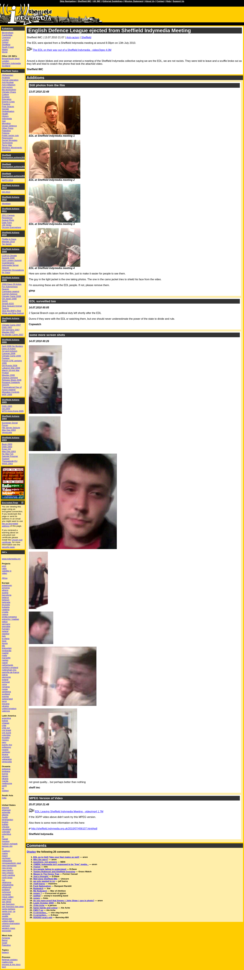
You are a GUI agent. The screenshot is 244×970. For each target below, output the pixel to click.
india (4, 798)
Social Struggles (9, 140)
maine (5, 853)
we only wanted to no (44, 881)
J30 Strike (6, 225)
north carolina (8, 875)
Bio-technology (9, 89)
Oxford (5, 42)
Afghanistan (7, 75)
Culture (5, 94)
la (3, 848)
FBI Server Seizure (11, 427)
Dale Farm (7, 222)
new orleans (8, 872)
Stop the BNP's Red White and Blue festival (13, 312)
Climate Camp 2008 (11, 296)
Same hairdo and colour (45, 908)
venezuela (7, 761)
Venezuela (7, 432)
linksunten (7, 648)
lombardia (6, 650)
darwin (5, 776)
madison (6, 851)
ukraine (5, 706)
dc (3, 836)
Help (168, 1)
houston (5, 841)
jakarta (5, 778)
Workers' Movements (12, 147)
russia (5, 689)
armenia (6, 588)
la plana (5, 638)
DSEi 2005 (7, 406)
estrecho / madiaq (10, 619)
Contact (160, 1)
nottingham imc (9, 670)
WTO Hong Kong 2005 (13, 411)
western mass (8, 928)
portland (6, 889)
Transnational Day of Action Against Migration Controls (12, 389)
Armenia (6, 938)
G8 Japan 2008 (9, 298)
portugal (6, 682)
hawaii (5, 839)
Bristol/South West (10, 58)
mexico (5, 740)
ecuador (6, 737)
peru (4, 742)
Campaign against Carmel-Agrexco (10, 292)
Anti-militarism (8, 85)
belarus (5, 597)
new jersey (7, 868)
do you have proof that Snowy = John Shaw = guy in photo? (63, 900)
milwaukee (7, 860)
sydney (5, 790)
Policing (5, 133)
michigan (6, 858)
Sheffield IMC (84, 1)
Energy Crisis (8, 101)
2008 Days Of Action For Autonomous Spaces (12, 286)
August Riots (8, 220)
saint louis (6, 899)
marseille (6, 658)
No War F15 (7, 454)
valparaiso (7, 759)
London (5, 40)
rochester (6, 894)
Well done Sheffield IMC (45, 879)
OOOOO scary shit (42, 917)
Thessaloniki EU (9, 461)
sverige (5, 696)
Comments (37, 845)
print (4, 566)
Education (6, 99)
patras (5, 674)
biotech (5, 952)
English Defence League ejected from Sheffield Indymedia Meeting (109, 30)
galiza (5, 621)
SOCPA (5, 385)
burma (5, 773)
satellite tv (6, 571)
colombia (6, 735)
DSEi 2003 (7, 446)
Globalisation (8, 111)
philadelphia (7, 885)
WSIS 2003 (7, 463)
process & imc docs (11, 964)
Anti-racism (72, 37)
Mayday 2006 (8, 375)
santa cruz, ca (8, 911)
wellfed (36, 896)
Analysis (6, 77)
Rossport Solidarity (11, 382)
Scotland (6, 66)
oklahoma (6, 882)
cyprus (5, 614)
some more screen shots (47, 335)
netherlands (7, 665)
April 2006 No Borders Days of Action (12, 347)
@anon (36, 867)
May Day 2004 (9, 430)
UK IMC (97, 1)
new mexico (7, 870)
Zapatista (6, 150)
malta (4, 655)
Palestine (6, 130)
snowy (36, 898)
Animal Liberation (10, 80)
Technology (7, 142)
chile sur (6, 728)
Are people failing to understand (49, 869)
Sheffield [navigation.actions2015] (14, 165)
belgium (5, 600)
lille (3, 646)
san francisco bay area (12, 906)
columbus (6, 834)
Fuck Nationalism (42, 886)
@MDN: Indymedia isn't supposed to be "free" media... (61, 864)
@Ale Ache (38, 905)
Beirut (5, 940)
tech (4, 967)
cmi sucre (6, 732)
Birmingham (7, 32)
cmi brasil (6, 730)
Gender (5, 109)
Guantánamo (8, 263)
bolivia (5, 720)
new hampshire (9, 865)
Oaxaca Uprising (10, 377)
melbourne (7, 783)
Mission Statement (133, 1)
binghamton (7, 819)
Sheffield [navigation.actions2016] (14, 156)
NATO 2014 (7, 180)
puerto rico (7, 745)
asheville (6, 812)
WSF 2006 (7, 394)
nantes (5, 660)
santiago (6, 752)
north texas (7, 877)
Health (5, 114)
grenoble (6, 626)
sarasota (6, 914)
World (5, 52)
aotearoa (6, 769)
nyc (3, 880)
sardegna (6, 691)
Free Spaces (8, 106)
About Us (150, 1)
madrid (5, 653)
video (4, 573)
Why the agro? (40, 859)
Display (31, 851)
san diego (6, 901)
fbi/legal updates (10, 959)
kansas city (7, 846)
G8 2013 (6, 192)
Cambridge (7, 35)
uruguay (6, 757)
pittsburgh (6, 887)
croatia (5, 612)
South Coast (8, 47)
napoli (5, 662)
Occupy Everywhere (11, 227)
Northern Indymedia (11, 63)
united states (8, 921)
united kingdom (9, 708)
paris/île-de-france (10, 672)
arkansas (6, 810)
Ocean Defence (9, 126)
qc (3, 788)
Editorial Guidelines (113, 1)
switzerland (7, 699)
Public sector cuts (10, 135)
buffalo (5, 824)
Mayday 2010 (8, 241)
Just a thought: (41, 876)
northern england (10, 667)
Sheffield (86, 37)
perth (4, 786)
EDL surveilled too (42, 301)
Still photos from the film (47, 85)
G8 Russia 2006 (9, 365)
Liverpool (6, 37)
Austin (5, 817)
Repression (7, 138)
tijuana (5, 754)
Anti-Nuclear (8, 82)
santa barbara (8, 909)
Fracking (6, 104)
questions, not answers (45, 862)
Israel (4, 943)
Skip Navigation (68, 1)
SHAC (5, 301)
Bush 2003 (7, 444)
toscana (5, 703)
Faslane (5, 358)
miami (5, 856)
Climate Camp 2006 (11, 356)
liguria (5, 643)
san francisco (8, 904)
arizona (5, 807)
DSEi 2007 (7, 327)
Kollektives (7, 28)
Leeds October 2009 (43, 903)
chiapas (5, 723)
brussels (6, 604)
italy (4, 636)
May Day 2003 (9, 451)
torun (4, 701)
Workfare (6, 203)
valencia (6, 711)
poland (5, 679)
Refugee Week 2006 (11, 380)
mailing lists (7, 962)
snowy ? (37, 893)
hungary (6, 629)
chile (4, 725)
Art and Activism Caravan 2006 (9, 352)
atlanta (5, 815)
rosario (5, 749)
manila (5, 781)
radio (4, 568)
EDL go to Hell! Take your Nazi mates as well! (56, 857)
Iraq (4, 121)
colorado (6, 831)
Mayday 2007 (8, 332)
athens (5, 590)
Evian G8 (6, 449)
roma (4, 684)
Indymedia (7, 118)
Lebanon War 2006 (11, 368)
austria (5, 592)
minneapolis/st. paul (11, 863)
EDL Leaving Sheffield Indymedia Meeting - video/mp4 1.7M (69, 811)
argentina (6, 718)
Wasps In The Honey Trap (46, 874)
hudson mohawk (10, 844)
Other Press (7, 128)
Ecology (5, 97)
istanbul (5, 633)
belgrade (6, 602)
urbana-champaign (11, 923)
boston (5, 822)
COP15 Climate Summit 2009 (9, 256)
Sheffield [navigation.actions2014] (14, 174)
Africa (4, 578)
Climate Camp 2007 (11, 325)
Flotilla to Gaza (9, 239)
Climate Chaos (9, 92)
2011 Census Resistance (8, 216)
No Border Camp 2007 (12, 334)
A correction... (40, 912)
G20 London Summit (12, 260)
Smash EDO (8, 303)
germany (6, 624)
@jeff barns (39, 883)
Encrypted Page (10, 502)
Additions (35, 77)
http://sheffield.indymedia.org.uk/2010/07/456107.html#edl (64, 828)
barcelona (6, 595)
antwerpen (7, 585)
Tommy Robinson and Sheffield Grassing (54, 871)
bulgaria (5, 607)
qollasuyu (6, 747)
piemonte (6, 677)
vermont (6, 926)
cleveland (6, 829)
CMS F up (38, 910)
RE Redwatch (40, 891)
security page (8, 547)
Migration (6, 123)
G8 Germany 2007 (11, 330)
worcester (6, 930)
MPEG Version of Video (46, 798)
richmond (6, 892)
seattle (5, 916)
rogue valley (8, 897)
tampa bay (7, 918)
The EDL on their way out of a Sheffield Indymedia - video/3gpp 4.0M (72, 50)
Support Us (178, 1)
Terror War (7, 145)
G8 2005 (6, 408)
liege (4, 641)
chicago (5, 827)
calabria (5, 609)
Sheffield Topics (10, 71)
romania (6, 687)
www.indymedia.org (11, 559)
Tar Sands (7, 244)
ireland (5, 631)
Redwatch (38, 888)
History (5, 116)
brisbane (6, 771)
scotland (6, 694)
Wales (5, 49)
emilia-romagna (9, 617)
